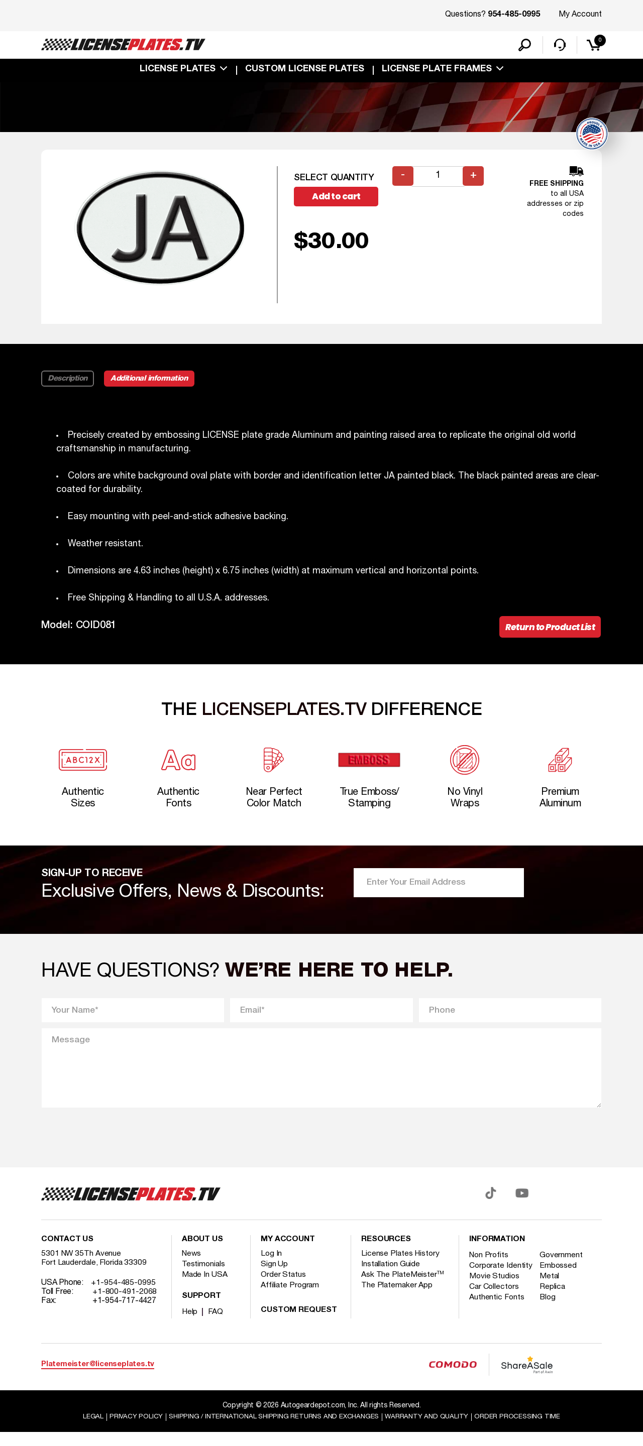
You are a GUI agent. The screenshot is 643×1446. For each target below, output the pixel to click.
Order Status (283, 1287)
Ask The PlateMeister (403, 1287)
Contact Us (67, 1253)
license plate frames (437, 71)
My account (288, 1253)
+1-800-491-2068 (124, 1304)
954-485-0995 (514, 15)
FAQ (216, 1325)
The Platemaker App (397, 1298)
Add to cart (340, 203)
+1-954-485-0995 (123, 1295)
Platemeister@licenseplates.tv (97, 1377)
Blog (550, 1319)
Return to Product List (547, 634)
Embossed (560, 1278)
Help (190, 1325)
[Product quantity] (438, 182)
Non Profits (489, 1268)
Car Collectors (494, 1308)
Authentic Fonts (497, 1319)
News (192, 1266)
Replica (555, 1308)
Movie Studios (494, 1298)
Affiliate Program (290, 1298)
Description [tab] (68, 384)
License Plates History (401, 1266)
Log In (271, 1266)
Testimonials (204, 1277)
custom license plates (304, 71)
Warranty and (430, 1430)
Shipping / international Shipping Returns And (272, 1430)
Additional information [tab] (153, 384)
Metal (552, 1298)
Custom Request (299, 1323)
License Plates (178, 71)
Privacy (129, 1430)
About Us (202, 1253)
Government (563, 1268)
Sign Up (274, 1277)
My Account (580, 14)
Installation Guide (391, 1277)
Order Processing (523, 1430)
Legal (86, 1430)
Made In (205, 1287)
